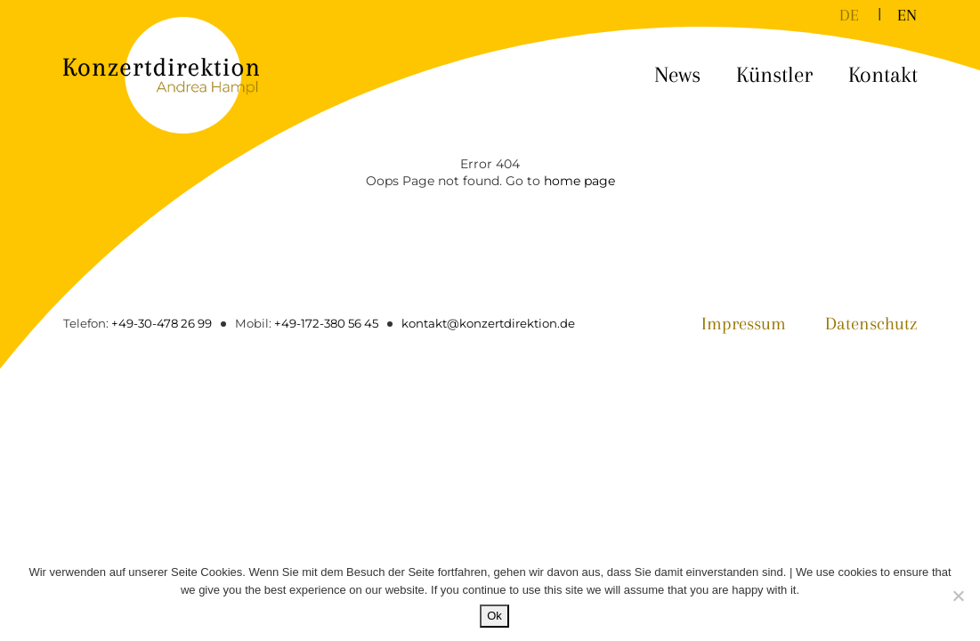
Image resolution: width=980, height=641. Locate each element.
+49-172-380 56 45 (326, 323)
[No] (958, 595)
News (677, 74)
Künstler (774, 74)
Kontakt (883, 74)
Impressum (743, 323)
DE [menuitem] (849, 14)
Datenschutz (871, 323)
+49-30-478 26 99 (161, 323)
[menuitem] (849, 13)
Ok (494, 615)
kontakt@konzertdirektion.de (488, 323)
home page (579, 181)
